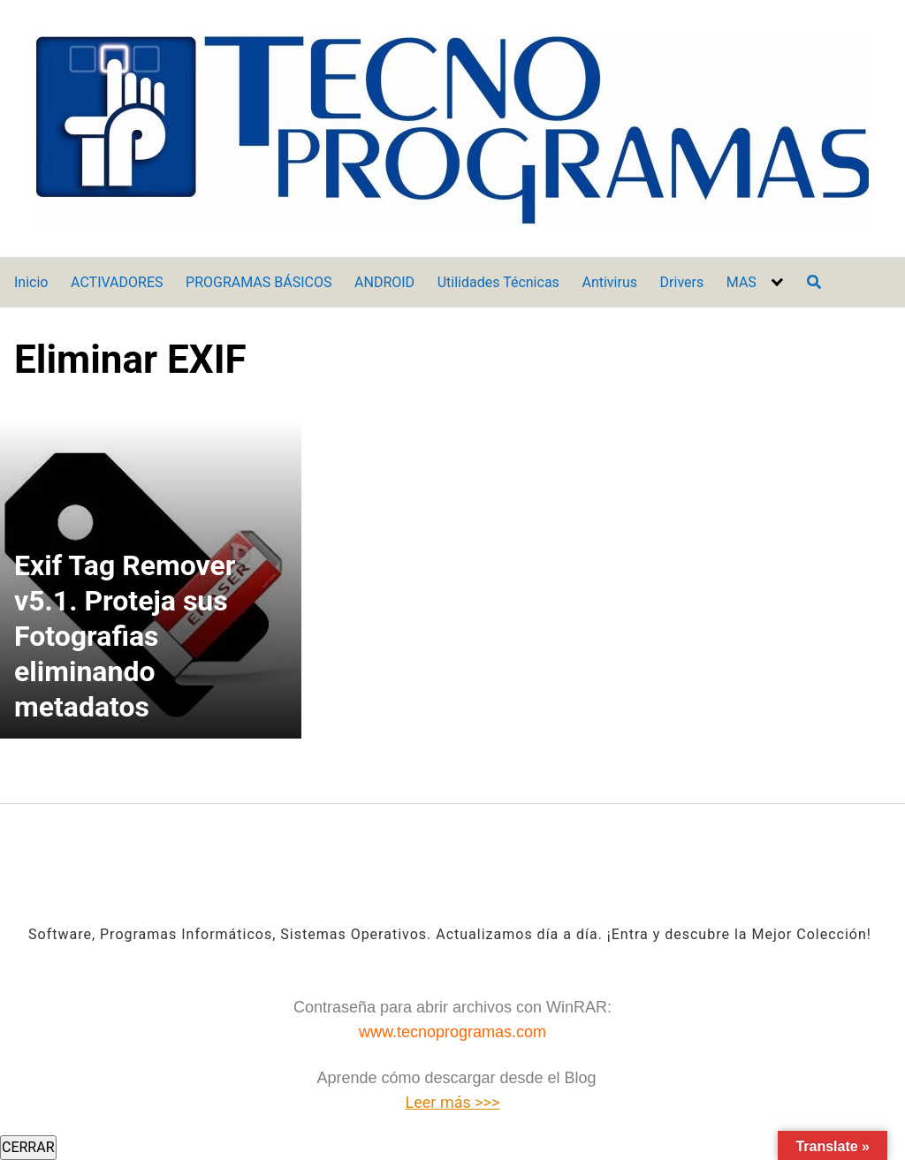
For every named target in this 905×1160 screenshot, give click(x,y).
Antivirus (609, 282)
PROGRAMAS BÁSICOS (258, 282)
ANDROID (384, 282)
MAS (741, 282)
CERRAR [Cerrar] (28, 1147)
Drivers (682, 282)
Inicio (31, 282)
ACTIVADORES (117, 282)
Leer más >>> (453, 1102)
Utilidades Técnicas (498, 282)
